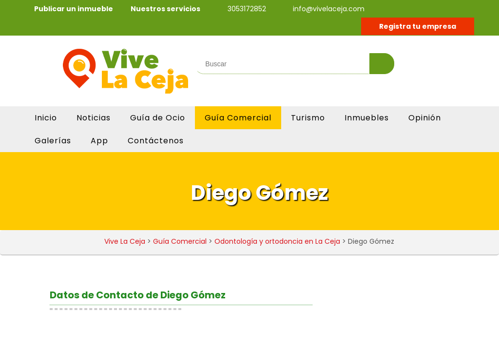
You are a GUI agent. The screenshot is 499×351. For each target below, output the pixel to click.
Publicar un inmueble (73, 9)
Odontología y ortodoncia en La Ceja (277, 241)
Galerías (53, 140)
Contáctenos (156, 140)
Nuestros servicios (165, 9)
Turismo (308, 117)
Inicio (46, 117)
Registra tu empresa (417, 26)
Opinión (424, 117)
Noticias (94, 117)
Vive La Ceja (124, 241)
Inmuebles (367, 117)
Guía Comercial (238, 117)
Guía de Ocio (157, 117)
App (99, 140)
